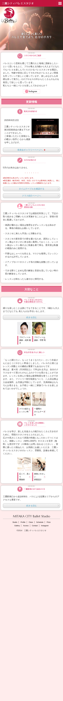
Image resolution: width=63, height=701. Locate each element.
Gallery (17, 526)
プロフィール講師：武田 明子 (25, 340)
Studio (14, 522)
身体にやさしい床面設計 (39, 477)
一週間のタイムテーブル (39, 411)
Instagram (45, 526)
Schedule (39, 522)
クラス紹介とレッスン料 (24, 410)
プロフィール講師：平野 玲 (40, 338)
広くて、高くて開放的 (24, 477)
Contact (35, 526)
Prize (49, 522)
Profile (23, 522)
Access (26, 526)
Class (31, 522)
